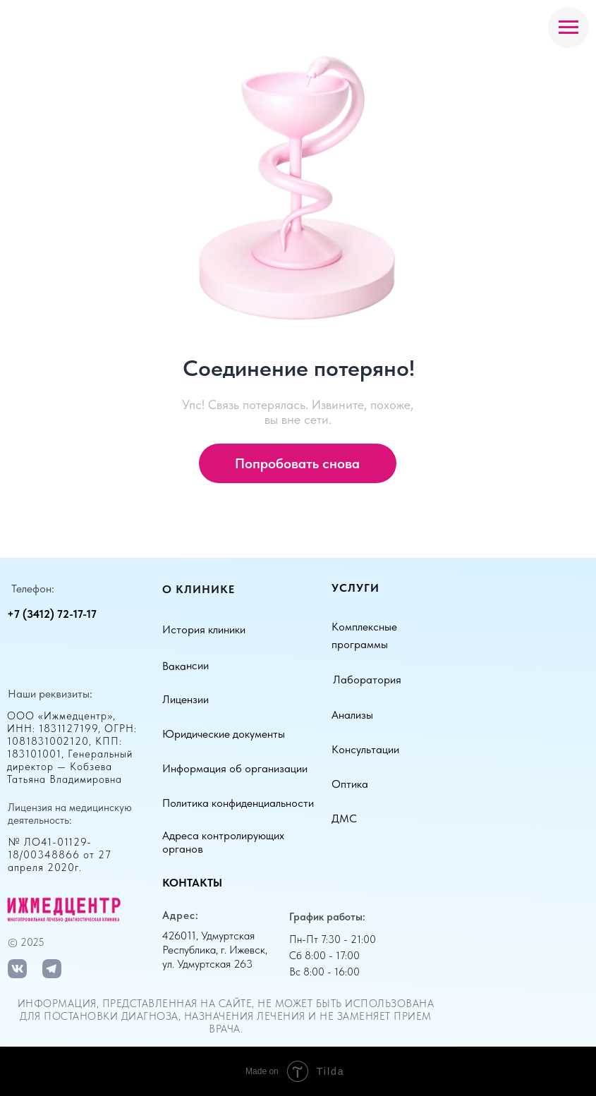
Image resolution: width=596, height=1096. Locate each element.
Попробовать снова (297, 463)
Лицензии (185, 699)
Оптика (350, 784)
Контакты (192, 882)
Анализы (352, 714)
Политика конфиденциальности (238, 803)
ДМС (344, 818)
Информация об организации (235, 768)
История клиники (203, 629)
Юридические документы (223, 734)
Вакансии (185, 665)
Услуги (355, 588)
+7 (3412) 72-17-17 (52, 614)
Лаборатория (367, 679)
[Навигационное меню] (568, 27)
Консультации (365, 749)
